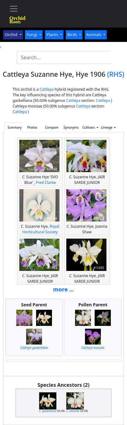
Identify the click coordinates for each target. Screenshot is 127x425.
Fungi (32, 34)
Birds (72, 34)
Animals (94, 34)
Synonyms (71, 127)
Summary (14, 127)
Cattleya (47, 89)
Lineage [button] (107, 127)
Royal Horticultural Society (40, 229)
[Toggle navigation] (13, 8)
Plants (52, 34)
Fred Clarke (46, 182)
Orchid (11, 34)
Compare (51, 127)
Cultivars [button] (89, 127)
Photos (32, 127)
